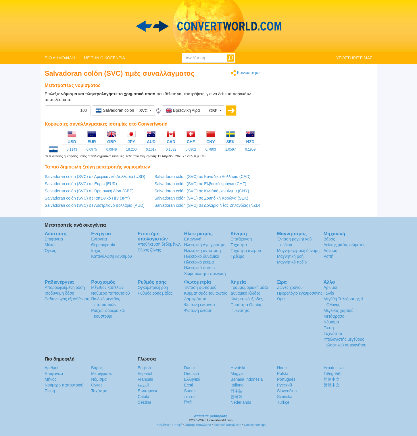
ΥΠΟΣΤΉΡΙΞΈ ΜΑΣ (354, 58)
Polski (282, 373)
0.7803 (210, 149)
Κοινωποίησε (245, 73)
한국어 (236, 396)
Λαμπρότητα (195, 299)
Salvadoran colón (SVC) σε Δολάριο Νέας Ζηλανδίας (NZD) (207, 205)
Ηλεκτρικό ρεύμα (199, 262)
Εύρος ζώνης (149, 250)
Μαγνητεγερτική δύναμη (298, 250)
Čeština (144, 402)
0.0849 (111, 149)
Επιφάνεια (54, 239)
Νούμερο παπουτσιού (110, 293)
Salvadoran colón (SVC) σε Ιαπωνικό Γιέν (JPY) (87, 198)
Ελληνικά (192, 379)
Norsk (282, 367)
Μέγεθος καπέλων (107, 287)
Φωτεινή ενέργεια (199, 304)
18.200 (131, 149)
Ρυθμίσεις (163, 424)
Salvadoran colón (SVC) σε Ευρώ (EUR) (81, 183)
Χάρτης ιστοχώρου (198, 424)
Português (286, 379)
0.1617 (151, 149)
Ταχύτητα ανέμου (245, 250)
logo (208, 26)
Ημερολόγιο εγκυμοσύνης (299, 293)
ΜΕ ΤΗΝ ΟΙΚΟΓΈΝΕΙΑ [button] (104, 58)
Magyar (237, 373)
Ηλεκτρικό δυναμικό (201, 256)
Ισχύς (96, 250)
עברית (189, 396)
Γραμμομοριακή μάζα (249, 287)
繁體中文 (332, 385)
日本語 (236, 390)
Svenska (285, 396)
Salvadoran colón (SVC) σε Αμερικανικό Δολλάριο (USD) (95, 176)
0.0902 (191, 149)
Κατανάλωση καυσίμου (111, 256)
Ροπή (328, 256)
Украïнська (334, 367)
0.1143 (72, 149)
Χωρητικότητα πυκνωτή (205, 273)
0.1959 (250, 149)
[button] (123, 110)
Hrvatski (237, 367)
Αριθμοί (330, 287)
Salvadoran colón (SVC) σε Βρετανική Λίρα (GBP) (89, 191)
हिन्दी (188, 402)
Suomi (190, 390)
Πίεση (329, 327)
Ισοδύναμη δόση (59, 293)
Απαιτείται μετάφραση (210, 416)
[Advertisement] (320, 110)
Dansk (190, 367)
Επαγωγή (192, 239)
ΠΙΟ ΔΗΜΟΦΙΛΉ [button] (60, 58)
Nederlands (240, 402)
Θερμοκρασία (103, 244)
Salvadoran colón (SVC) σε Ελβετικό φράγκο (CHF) (200, 183)
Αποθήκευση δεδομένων (159, 244)
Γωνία (329, 293)
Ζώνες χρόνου (290, 287)
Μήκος (51, 244)
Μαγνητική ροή (290, 256)
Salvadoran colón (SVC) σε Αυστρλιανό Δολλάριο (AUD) (95, 205)
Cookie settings (255, 424)
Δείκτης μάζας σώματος (344, 244)
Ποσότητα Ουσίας (246, 304)
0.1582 (171, 149)
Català (143, 396)
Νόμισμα (331, 322)
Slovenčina (287, 390)
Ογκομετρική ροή (153, 287)
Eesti (188, 385)
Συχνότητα (333, 333)
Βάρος (329, 239)
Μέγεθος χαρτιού (338, 310)
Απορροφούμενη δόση (65, 287)
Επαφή (177, 424)
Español (145, 373)
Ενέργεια (99, 239)
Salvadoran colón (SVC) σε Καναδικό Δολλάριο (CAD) (203, 176)
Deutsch (191, 373)
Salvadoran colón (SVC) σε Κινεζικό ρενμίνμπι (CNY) (202, 191)
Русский (284, 385)
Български (147, 390)
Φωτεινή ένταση (198, 310)
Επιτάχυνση (241, 239)
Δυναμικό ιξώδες (245, 293)
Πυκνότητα (239, 310)
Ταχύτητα (238, 244)
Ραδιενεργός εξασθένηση (67, 299)
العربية (143, 385)
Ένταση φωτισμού (200, 287)
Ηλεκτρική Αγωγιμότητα (205, 244)
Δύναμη (330, 250)
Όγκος (50, 250)
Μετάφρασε (334, 316)
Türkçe (283, 402)
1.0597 (230, 149)
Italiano (236, 385)
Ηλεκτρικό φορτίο (199, 268)
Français (145, 379)
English (144, 367)
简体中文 (332, 379)
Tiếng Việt (333, 373)
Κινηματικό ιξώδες (246, 299)
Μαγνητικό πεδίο (292, 262)
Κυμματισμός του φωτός (205, 293)
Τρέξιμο (237, 256)
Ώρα (281, 299)
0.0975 (92, 149)
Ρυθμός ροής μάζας (155, 293)
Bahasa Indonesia (246, 379)
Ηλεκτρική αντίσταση (202, 250)
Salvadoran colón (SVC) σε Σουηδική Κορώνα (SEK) (201, 198)
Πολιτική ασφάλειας (227, 424)
